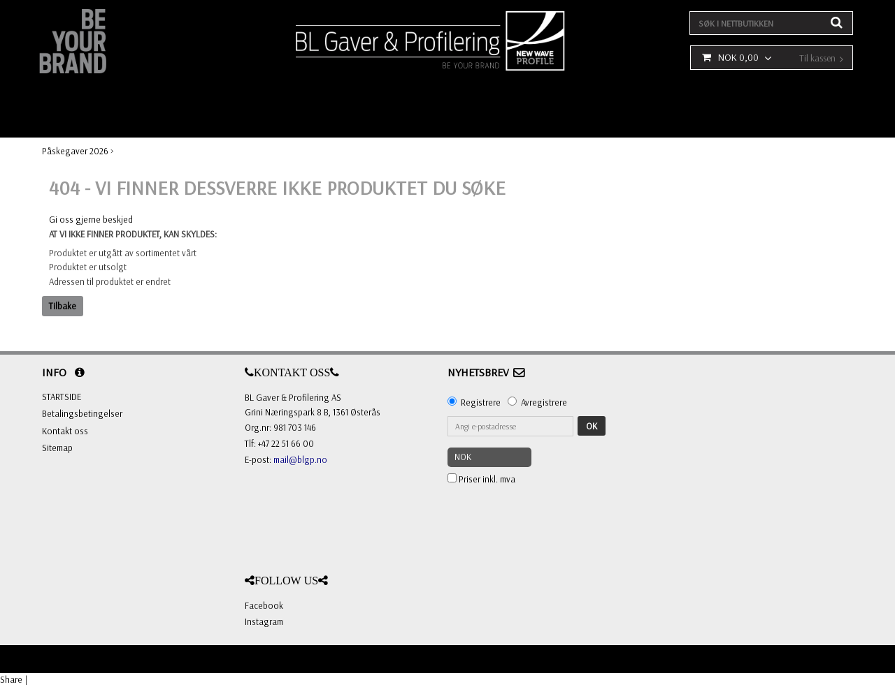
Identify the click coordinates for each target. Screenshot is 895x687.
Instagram (264, 621)
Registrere (481, 402)
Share (11, 679)
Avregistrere (544, 402)
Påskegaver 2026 (75, 150)
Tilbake (62, 305)
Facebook (264, 605)
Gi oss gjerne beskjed (91, 219)
